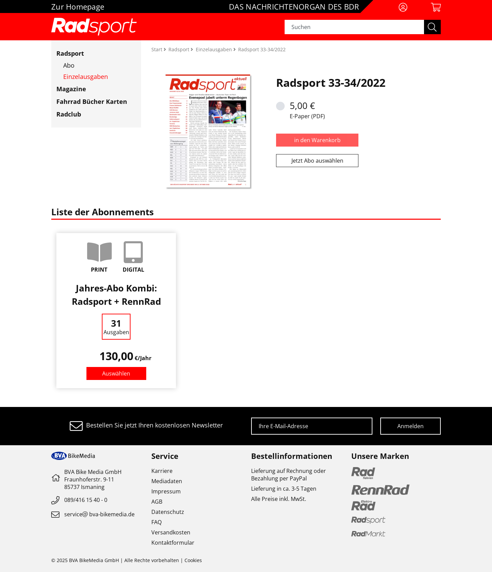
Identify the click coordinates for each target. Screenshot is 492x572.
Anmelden (410, 426)
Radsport (70, 53)
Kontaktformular (172, 542)
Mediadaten (166, 481)
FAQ (156, 522)
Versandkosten (170, 532)
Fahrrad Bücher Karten (91, 101)
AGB (156, 501)
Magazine (71, 89)
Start (157, 49)
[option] (116, 311)
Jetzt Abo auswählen (317, 160)
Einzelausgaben (85, 76)
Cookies (193, 560)
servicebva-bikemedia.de (99, 514)
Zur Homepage (77, 6)
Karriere (162, 471)
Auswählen (116, 373)
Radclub (68, 114)
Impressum (166, 491)
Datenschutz (167, 512)
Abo (68, 65)
